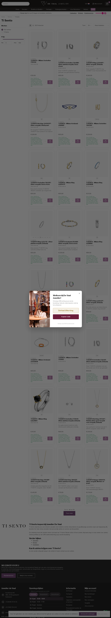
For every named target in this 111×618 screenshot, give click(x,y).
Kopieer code (65, 317)
